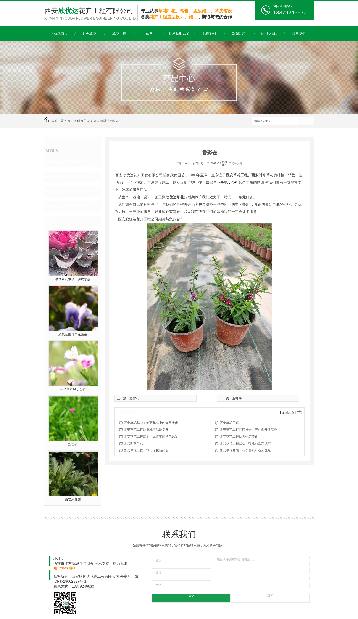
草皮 (149, 33)
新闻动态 (239, 33)
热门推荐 (59, 220)
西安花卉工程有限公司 (90, 14)
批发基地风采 (179, 33)
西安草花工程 (229, 423)
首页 (70, 121)
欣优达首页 (59, 33)
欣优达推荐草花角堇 (72, 334)
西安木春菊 (73, 499)
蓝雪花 (134, 398)
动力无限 (120, 564)
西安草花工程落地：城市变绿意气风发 (151, 436)
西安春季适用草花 (67, 162)
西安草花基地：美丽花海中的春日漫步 (151, 423)
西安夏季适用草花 (106, 121)
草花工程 (119, 33)
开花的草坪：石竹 (73, 389)
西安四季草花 (133, 443)
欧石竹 (73, 444)
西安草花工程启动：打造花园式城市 (245, 443)
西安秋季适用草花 (67, 191)
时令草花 (89, 33)
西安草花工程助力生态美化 (239, 436)
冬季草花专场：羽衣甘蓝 (72, 279)
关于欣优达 (268, 33)
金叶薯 (237, 398)
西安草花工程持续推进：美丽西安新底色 (248, 429)
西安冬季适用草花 (67, 206)
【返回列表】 (287, 412)
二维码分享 (236, 163)
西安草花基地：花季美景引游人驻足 (245, 450)
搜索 (305, 121)
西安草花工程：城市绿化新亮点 (146, 450)
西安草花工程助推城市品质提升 (146, 429)
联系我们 (298, 33)
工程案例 (209, 33)
